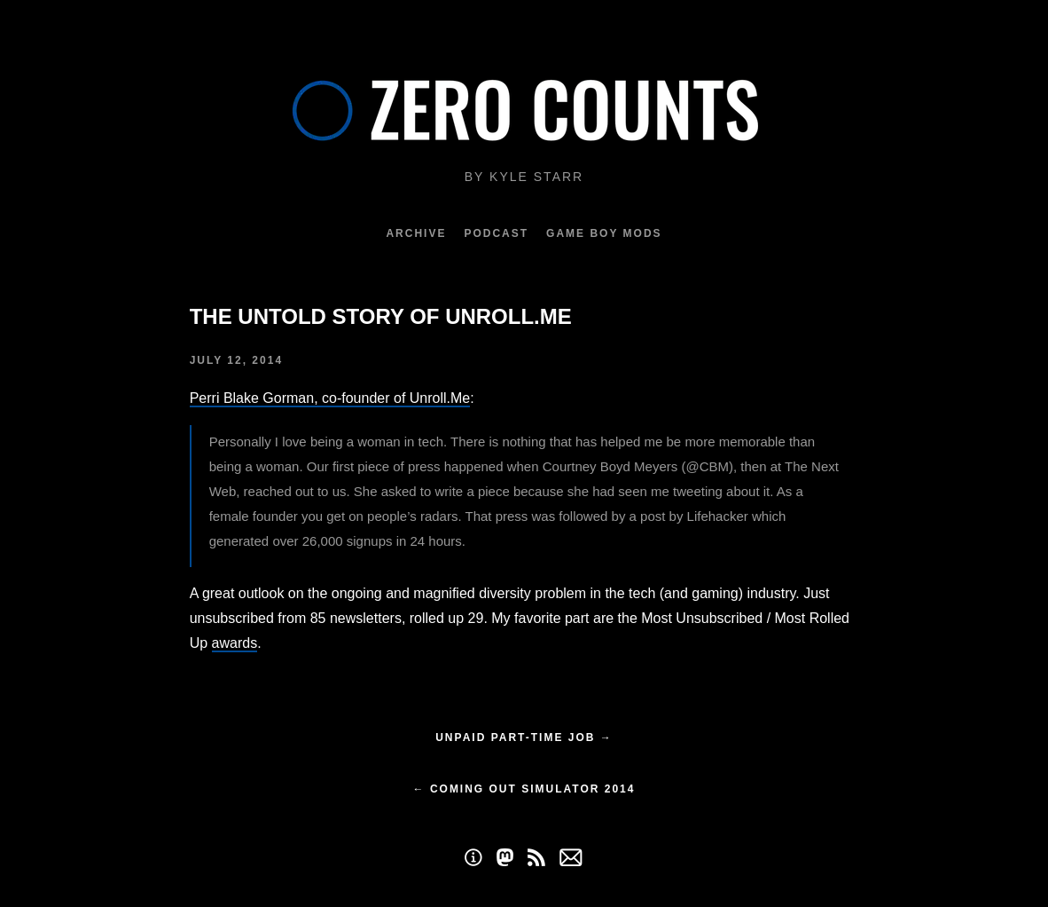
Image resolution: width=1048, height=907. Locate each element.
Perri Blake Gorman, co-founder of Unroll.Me (330, 398)
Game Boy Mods (603, 233)
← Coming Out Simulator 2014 (524, 789)
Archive (416, 233)
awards (235, 643)
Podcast (496, 233)
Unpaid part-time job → (524, 737)
